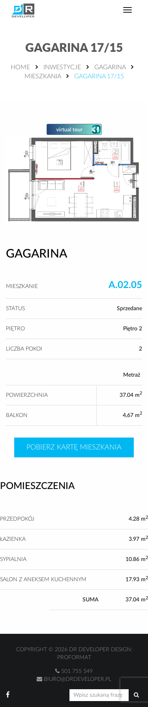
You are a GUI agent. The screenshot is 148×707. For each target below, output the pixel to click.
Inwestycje (62, 67)
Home (20, 67)
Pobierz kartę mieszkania (74, 447)
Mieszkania (42, 76)
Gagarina (110, 67)
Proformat (74, 657)
